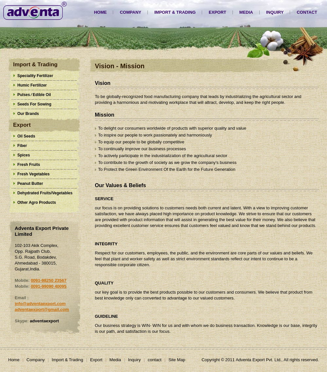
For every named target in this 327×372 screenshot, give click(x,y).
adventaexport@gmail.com (42, 309)
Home (100, 12)
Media (246, 12)
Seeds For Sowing (34, 104)
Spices (23, 155)
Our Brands (28, 113)
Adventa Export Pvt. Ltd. (35, 11)
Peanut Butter (30, 183)
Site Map (176, 359)
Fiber (22, 145)
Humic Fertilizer (32, 85)
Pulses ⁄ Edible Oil (34, 94)
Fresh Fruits (28, 164)
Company (130, 12)
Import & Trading (175, 12)
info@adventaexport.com (40, 303)
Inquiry (275, 12)
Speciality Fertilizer (35, 75)
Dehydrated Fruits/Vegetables (45, 193)
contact (307, 12)
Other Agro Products (36, 202)
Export (217, 12)
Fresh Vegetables (33, 174)
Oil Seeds (26, 136)
